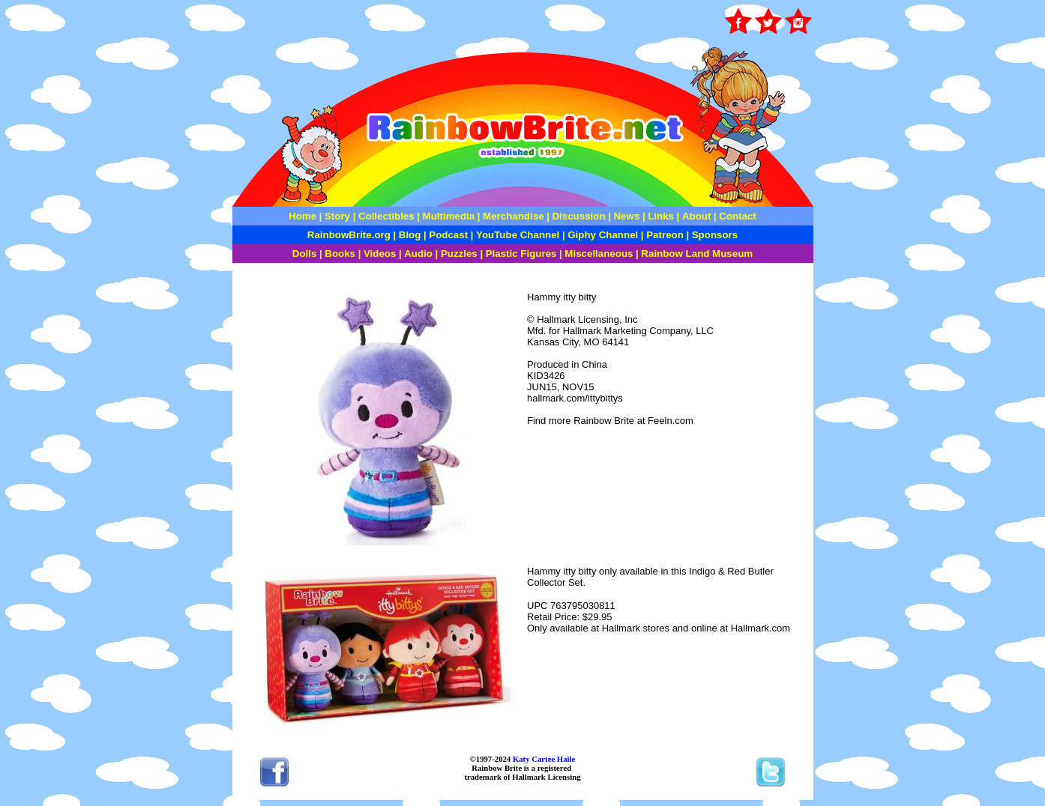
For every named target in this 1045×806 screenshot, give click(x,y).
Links (661, 216)
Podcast (448, 234)
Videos (380, 253)
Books (340, 253)
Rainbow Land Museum (697, 253)
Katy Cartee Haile (543, 758)
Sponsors (715, 234)
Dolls (304, 253)
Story (337, 216)
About (698, 216)
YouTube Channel (517, 234)
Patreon (664, 234)
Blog (410, 234)
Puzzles (459, 253)
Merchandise (513, 216)
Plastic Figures (521, 253)
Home (302, 216)
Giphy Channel (602, 234)
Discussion (578, 216)
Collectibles (386, 216)
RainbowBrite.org (349, 234)
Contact (737, 216)
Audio (418, 253)
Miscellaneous (598, 253)
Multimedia (449, 216)
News (625, 216)
